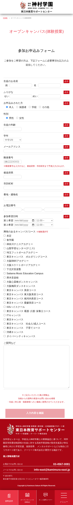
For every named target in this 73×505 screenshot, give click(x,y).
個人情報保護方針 (11, 456)
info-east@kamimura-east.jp (52, 469)
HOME (5, 18)
